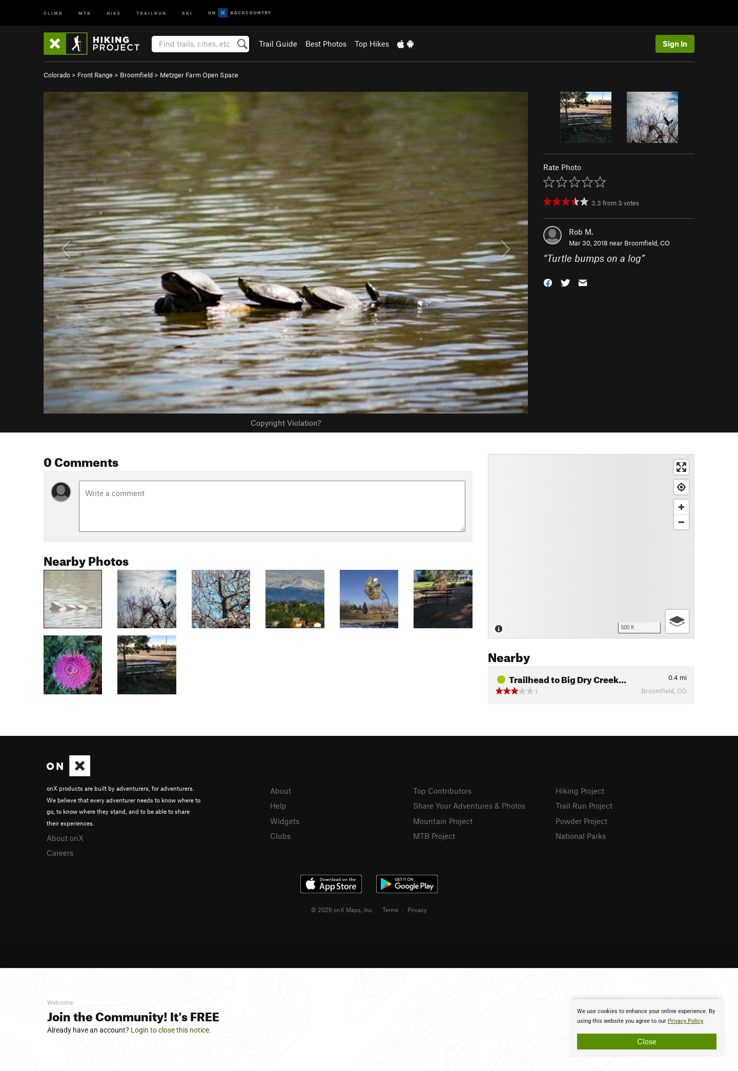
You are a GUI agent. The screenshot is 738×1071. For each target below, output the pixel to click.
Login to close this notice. (171, 1030)
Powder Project (581, 821)
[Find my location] (681, 487)
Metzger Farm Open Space (199, 75)
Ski (187, 12)
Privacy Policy (685, 1021)
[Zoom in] (681, 507)
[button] (547, 282)
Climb (53, 12)
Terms (390, 909)
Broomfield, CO (647, 243)
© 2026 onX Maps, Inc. (342, 909)
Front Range (95, 75)
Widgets (284, 821)
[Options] (677, 621)
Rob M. (581, 231)
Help (278, 805)
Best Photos (325, 43)
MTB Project (434, 835)
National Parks (581, 835)
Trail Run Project (584, 805)
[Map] (591, 546)
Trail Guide (278, 43)
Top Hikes (372, 43)
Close (647, 1041)
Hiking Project (580, 790)
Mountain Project (443, 821)
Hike (114, 12)
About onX (65, 837)
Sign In (675, 43)
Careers (60, 852)
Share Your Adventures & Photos (469, 805)
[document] (646, 1027)
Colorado (57, 75)
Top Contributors (442, 790)
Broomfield (136, 75)
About (280, 790)
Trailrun (151, 12)
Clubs (280, 835)
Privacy (417, 909)
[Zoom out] (681, 521)
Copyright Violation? (286, 422)
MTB (84, 12)
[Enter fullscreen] (681, 467)
